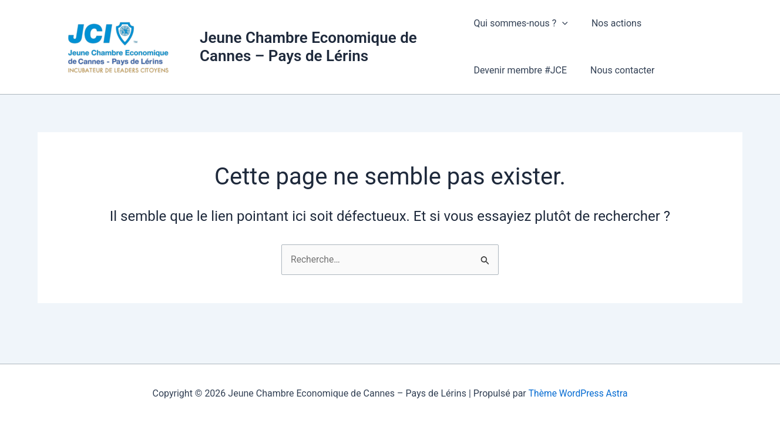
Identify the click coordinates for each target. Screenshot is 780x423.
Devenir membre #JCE (520, 70)
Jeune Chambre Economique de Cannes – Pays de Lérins (308, 47)
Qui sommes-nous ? (520, 23)
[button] (562, 23)
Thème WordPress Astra (578, 393)
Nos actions (612, 23)
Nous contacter (618, 70)
